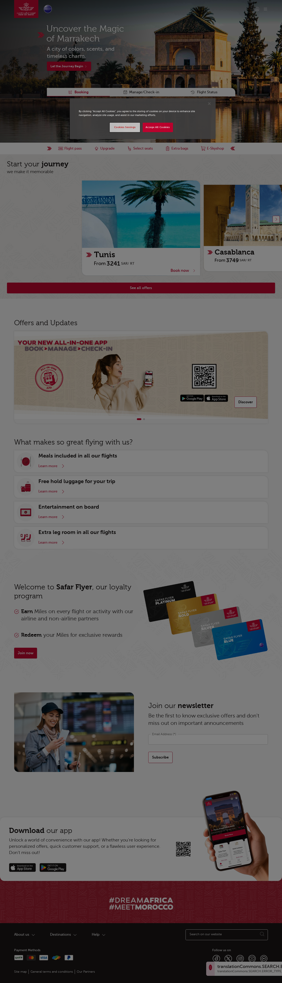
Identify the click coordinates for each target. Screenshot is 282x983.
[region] (143, 118)
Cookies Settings (125, 127)
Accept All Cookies (158, 127)
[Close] (209, 104)
